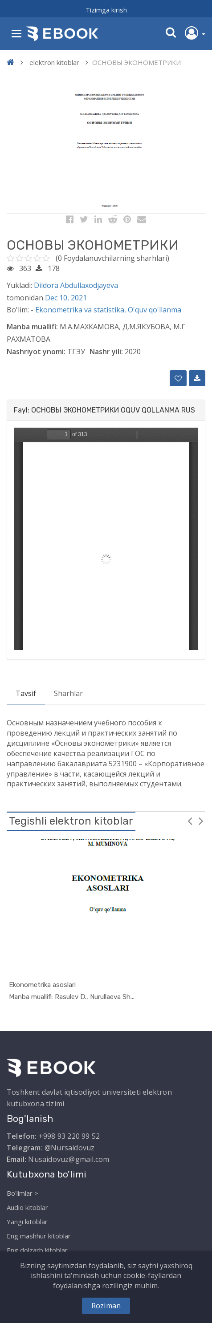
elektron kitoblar (54, 62)
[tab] (106, 410)
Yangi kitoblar (27, 1221)
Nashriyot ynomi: (36, 351)
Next (200, 820)
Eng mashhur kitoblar (39, 1235)
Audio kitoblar (27, 1207)
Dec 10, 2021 (66, 298)
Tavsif (26, 693)
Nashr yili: (106, 351)
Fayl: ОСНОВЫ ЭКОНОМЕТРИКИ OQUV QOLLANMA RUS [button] (104, 410)
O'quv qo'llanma (154, 310)
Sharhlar (68, 693)
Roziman (106, 1306)
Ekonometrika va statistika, (81, 310)
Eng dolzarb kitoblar (37, 1250)
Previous (189, 820)
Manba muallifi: (32, 327)
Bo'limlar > (22, 1193)
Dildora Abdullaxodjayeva (76, 285)
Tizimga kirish (106, 9)
